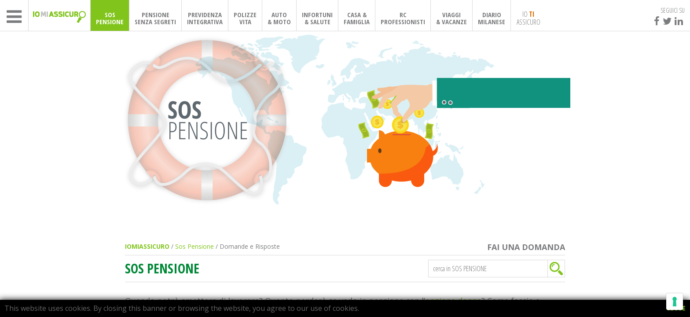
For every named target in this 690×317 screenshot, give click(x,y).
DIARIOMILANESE (491, 18)
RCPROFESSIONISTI (403, 18)
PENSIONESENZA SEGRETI (155, 18)
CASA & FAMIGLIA (357, 18)
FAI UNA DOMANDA (526, 247)
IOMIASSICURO (147, 246)
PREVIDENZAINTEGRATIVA (205, 18)
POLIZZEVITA (245, 18)
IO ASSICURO (528, 17)
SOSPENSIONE (110, 18)
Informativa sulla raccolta (263, 290)
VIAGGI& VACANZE (451, 18)
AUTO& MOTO (279, 18)
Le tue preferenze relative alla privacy (383, 290)
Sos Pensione (194, 246)
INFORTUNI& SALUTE (317, 18)
